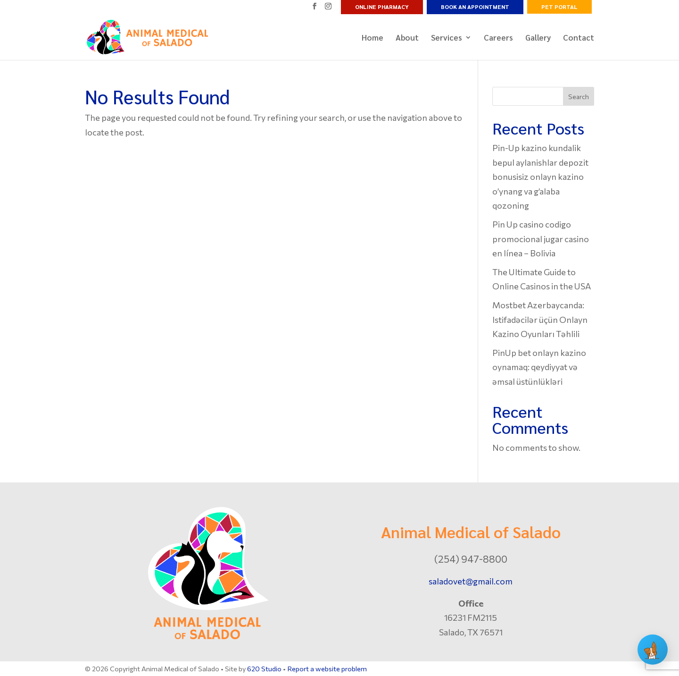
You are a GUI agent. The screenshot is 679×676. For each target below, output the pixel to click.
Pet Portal (559, 6)
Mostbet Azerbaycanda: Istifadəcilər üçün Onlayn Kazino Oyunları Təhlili (540, 319)
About (407, 38)
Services (446, 38)
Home (372, 38)
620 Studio (264, 668)
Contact (578, 38)
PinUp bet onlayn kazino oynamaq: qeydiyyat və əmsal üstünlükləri (539, 367)
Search (578, 97)
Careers (498, 38)
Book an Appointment (475, 6)
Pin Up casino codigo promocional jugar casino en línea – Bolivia (540, 238)
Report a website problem (327, 668)
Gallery (538, 38)
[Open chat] (653, 649)
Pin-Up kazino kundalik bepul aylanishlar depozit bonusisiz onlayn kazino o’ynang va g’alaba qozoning (540, 177)
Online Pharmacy (382, 6)
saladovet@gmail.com (471, 581)
